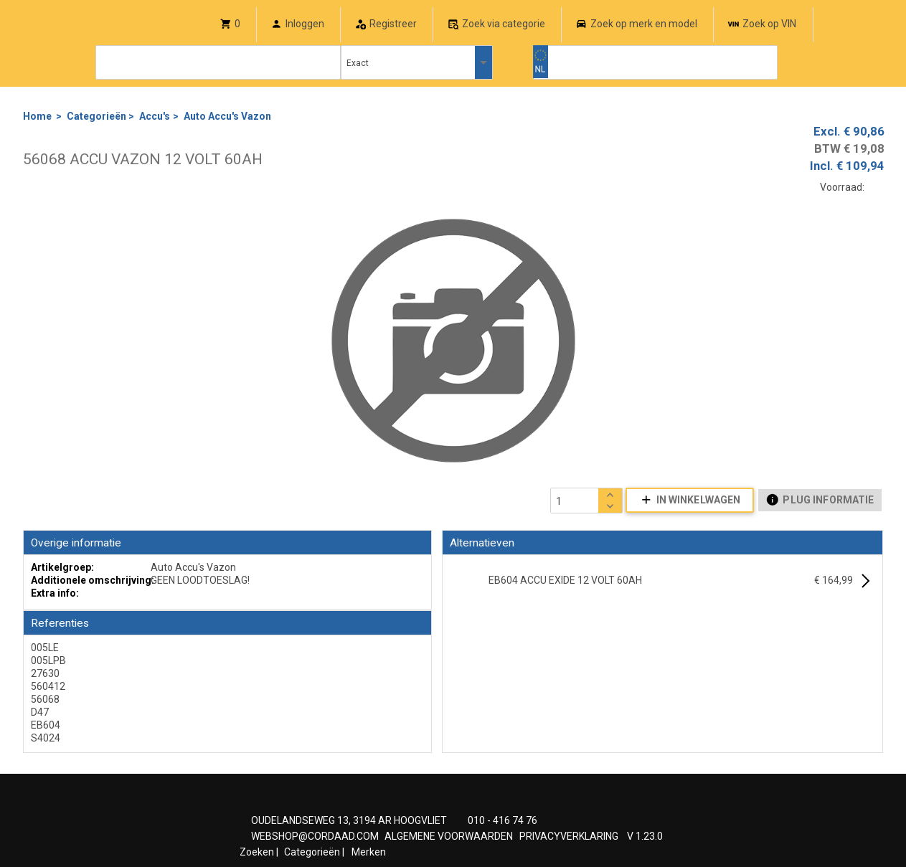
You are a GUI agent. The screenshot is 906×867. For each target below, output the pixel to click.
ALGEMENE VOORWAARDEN (448, 836)
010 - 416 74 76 (502, 820)
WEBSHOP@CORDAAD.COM (315, 836)
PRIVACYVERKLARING (568, 836)
